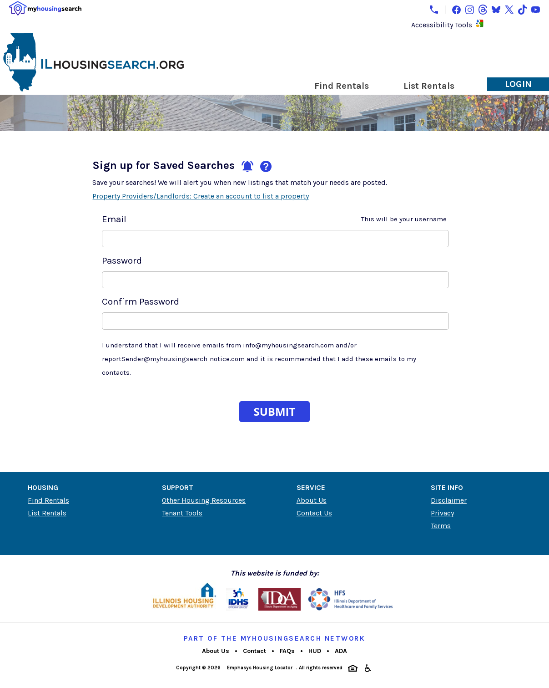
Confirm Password (140, 301)
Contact (254, 651)
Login (518, 84)
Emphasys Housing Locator (259, 668)
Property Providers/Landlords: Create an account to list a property (200, 196)
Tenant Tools (182, 513)
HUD (314, 651)
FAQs (287, 651)
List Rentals (428, 86)
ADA (341, 651)
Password (122, 260)
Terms (441, 525)
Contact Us (314, 513)
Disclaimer (449, 500)
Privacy (442, 513)
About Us (312, 500)
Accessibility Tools (441, 24)
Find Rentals (341, 86)
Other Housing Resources (204, 500)
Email (274, 219)
